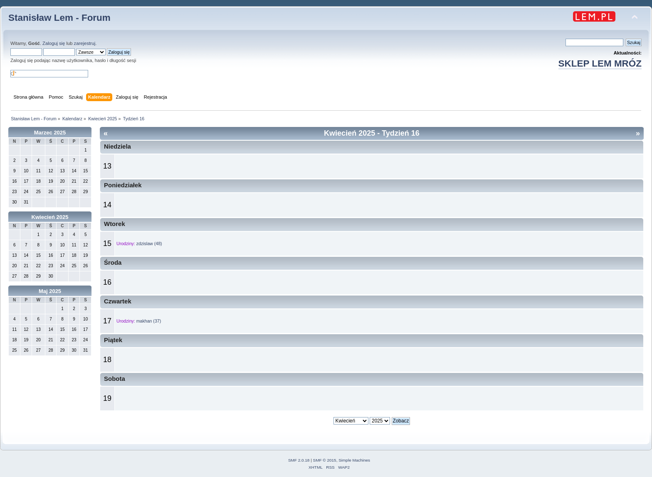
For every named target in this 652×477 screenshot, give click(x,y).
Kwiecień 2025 (50, 217)
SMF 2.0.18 (299, 460)
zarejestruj (85, 43)
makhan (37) (148, 320)
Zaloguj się (53, 43)
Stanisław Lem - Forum (59, 17)
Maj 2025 (50, 291)
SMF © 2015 (324, 460)
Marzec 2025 (50, 132)
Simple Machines (354, 460)
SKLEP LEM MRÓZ (600, 63)
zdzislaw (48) (149, 243)
